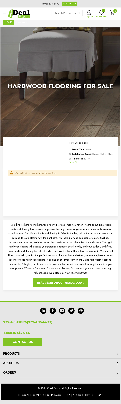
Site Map (97, 395)
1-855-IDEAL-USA (16, 333)
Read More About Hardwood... (60, 283)
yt (62, 311)
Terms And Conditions (33, 395)
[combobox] (67, 13)
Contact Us (69, 3)
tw (71, 311)
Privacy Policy (61, 395)
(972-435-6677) (51, 3)
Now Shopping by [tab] (78, 142)
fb (53, 311)
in (43, 311)
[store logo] (19, 13)
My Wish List (101, 14)
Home (8, 22)
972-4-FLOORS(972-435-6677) (27, 322)
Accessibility (81, 395)
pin (81, 311)
